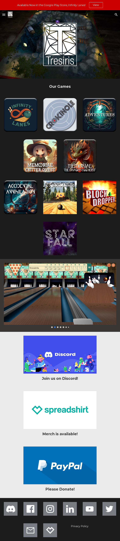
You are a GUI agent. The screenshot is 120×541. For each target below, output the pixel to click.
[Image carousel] (60, 295)
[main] (60, 86)
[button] (4, 14)
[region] (60, 5)
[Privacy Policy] (80, 526)
